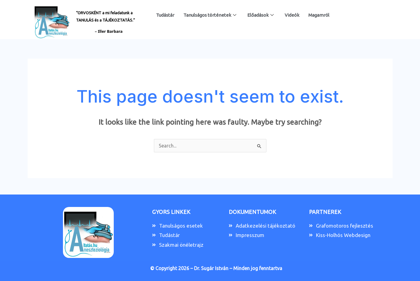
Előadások (260, 15)
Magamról (318, 15)
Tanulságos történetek (209, 15)
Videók (292, 15)
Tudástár (165, 15)
